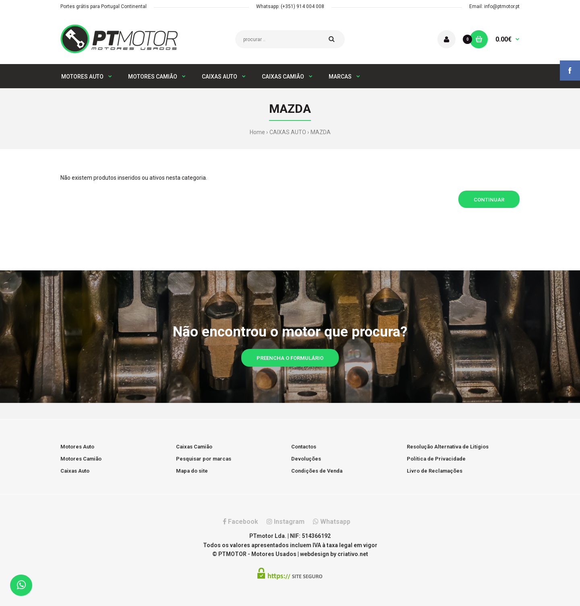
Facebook (240, 521)
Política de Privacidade (436, 459)
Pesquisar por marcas (203, 459)
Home (257, 132)
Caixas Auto (74, 471)
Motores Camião (81, 459)
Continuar (489, 200)
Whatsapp (331, 521)
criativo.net (353, 554)
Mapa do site (192, 471)
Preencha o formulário (290, 358)
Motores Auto (77, 447)
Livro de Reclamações (434, 471)
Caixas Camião (194, 447)
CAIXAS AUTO (287, 132)
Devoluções (306, 459)
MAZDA (321, 132)
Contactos (303, 447)
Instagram (285, 521)
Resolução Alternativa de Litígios (448, 447)
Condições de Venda (316, 471)
